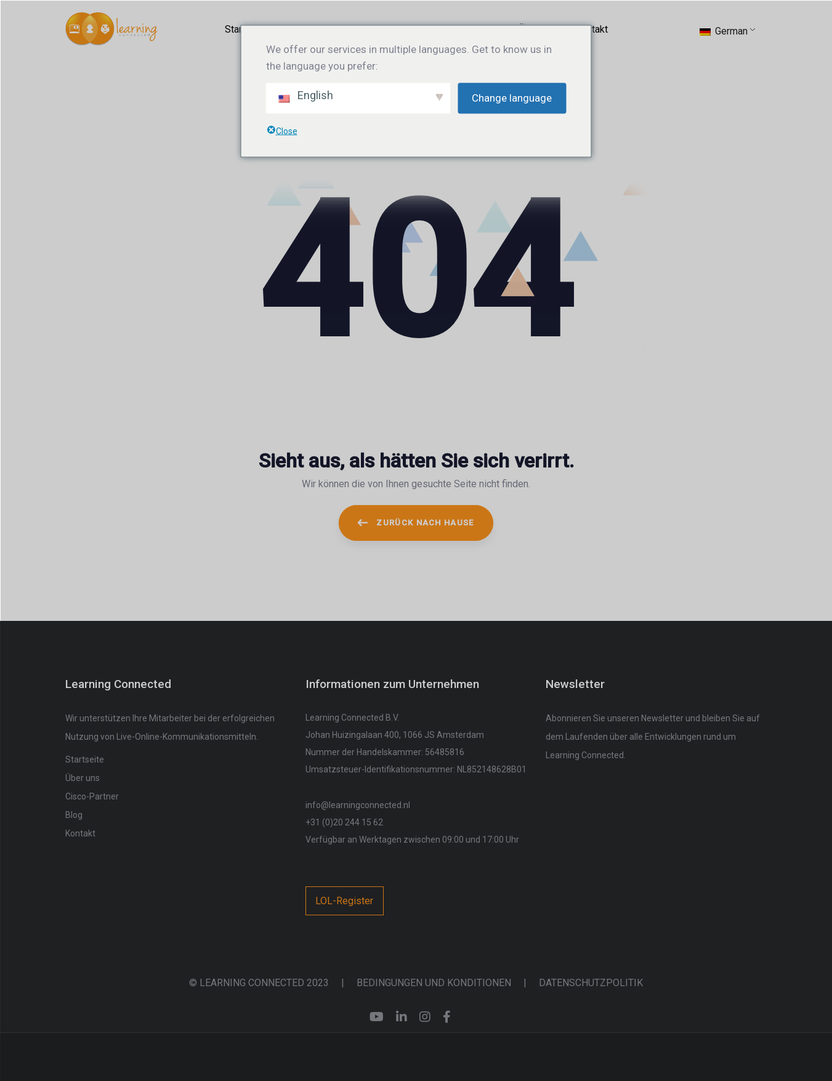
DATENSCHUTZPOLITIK (591, 983)
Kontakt (80, 833)
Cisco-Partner (92, 796)
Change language (512, 98)
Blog (74, 815)
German (724, 31)
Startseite (84, 759)
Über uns (82, 778)
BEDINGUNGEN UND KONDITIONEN (434, 983)
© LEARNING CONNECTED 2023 (259, 983)
